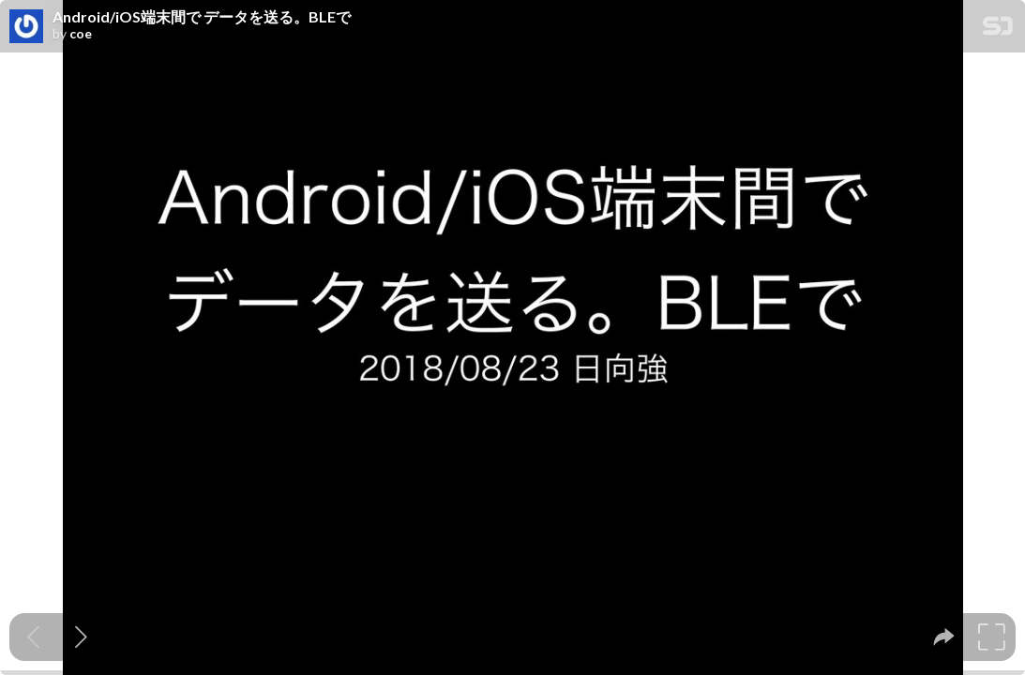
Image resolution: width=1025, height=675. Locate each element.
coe (80, 33)
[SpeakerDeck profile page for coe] (26, 27)
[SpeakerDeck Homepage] (998, 29)
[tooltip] (944, 637)
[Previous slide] (33, 637)
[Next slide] (81, 637)
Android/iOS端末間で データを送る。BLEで (202, 16)
